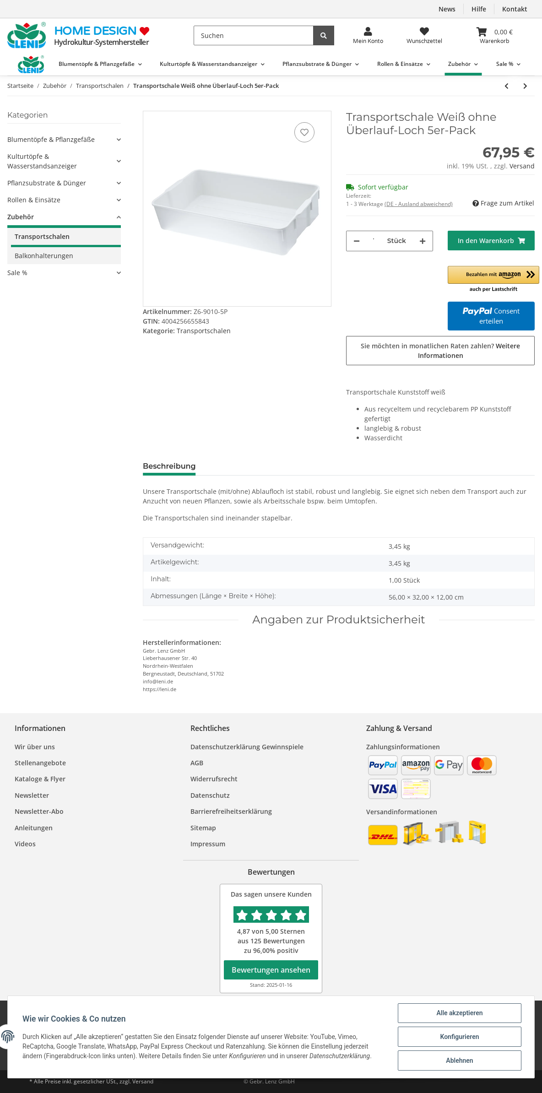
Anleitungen (34, 827)
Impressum (207, 843)
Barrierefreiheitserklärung (231, 811)
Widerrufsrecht (214, 778)
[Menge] (373, 241)
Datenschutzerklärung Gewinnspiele (247, 746)
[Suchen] (254, 35)
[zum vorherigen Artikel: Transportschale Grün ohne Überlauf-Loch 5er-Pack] (506, 86)
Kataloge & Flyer (40, 778)
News (447, 9)
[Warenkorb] (494, 35)
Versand (522, 166)
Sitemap (203, 827)
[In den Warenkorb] (491, 240)
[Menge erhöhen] (422, 241)
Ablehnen (459, 1060)
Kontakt (514, 9)
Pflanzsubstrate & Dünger (46, 183)
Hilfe (479, 9)
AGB (196, 762)
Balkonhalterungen (44, 255)
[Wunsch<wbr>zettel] (424, 35)
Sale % (17, 272)
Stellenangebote (40, 762)
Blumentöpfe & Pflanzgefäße (51, 139)
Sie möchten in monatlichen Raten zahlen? (440, 350)
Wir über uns (35, 746)
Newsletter (32, 795)
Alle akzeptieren (459, 1013)
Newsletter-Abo (39, 811)
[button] (368, 35)
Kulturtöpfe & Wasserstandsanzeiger (42, 161)
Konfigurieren (459, 1036)
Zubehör (20, 216)
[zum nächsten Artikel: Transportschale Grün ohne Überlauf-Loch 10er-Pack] (525, 86)
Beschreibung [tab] (169, 466)
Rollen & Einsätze (33, 199)
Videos (25, 843)
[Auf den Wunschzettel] (304, 132)
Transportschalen (204, 330)
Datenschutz (210, 795)
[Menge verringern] (357, 241)
